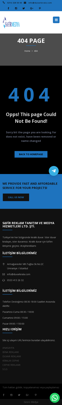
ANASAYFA (8, 347)
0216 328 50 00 (14, 2)
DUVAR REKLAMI (11, 356)
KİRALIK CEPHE (10, 360)
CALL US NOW (16, 197)
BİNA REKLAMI (10, 352)
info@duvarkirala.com (40, 2)
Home (27, 51)
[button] (55, 398)
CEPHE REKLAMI (11, 364)
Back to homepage (31, 154)
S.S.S (4, 369)
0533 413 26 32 (15, 280)
